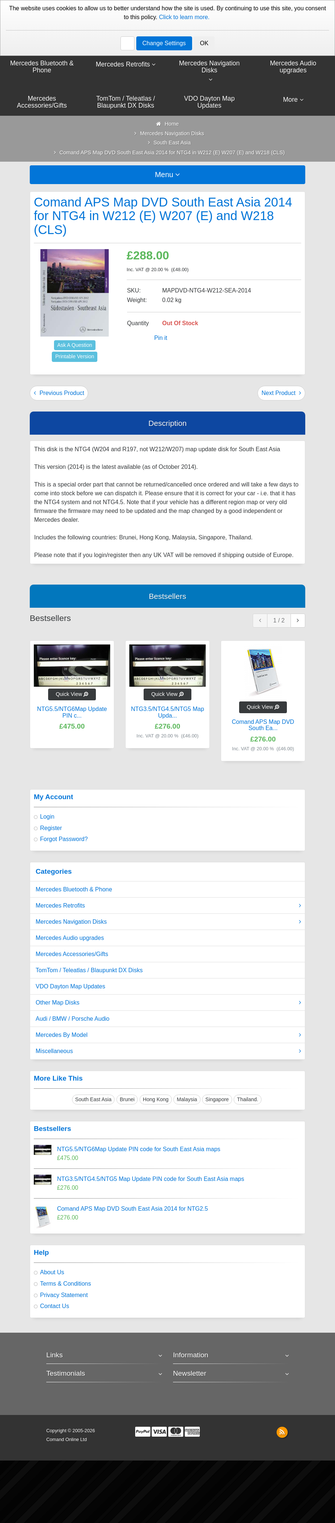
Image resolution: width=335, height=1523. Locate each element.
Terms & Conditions (65, 1284)
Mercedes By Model (168, 1035)
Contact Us (54, 1307)
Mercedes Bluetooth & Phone (74, 890)
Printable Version (74, 357)
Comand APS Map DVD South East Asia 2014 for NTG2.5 (132, 1209)
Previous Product (59, 393)
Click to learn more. (184, 17)
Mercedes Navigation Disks (168, 922)
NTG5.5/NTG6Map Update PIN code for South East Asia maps (138, 1150)
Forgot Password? (64, 840)
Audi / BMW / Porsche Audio (72, 1019)
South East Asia (93, 1100)
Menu (167, 175)
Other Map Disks (168, 1003)
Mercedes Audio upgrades (70, 938)
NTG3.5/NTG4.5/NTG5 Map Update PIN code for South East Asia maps (150, 1180)
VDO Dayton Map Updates (70, 987)
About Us (52, 1273)
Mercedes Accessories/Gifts (72, 955)
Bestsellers (167, 596)
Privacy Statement (64, 1295)
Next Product (281, 393)
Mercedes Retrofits (168, 906)
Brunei (127, 1100)
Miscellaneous (168, 1052)
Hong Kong (156, 1100)
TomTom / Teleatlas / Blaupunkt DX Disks (89, 971)
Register (51, 828)
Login (47, 817)
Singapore (217, 1100)
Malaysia (187, 1100)
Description (167, 423)
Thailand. (247, 1100)
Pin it (161, 338)
